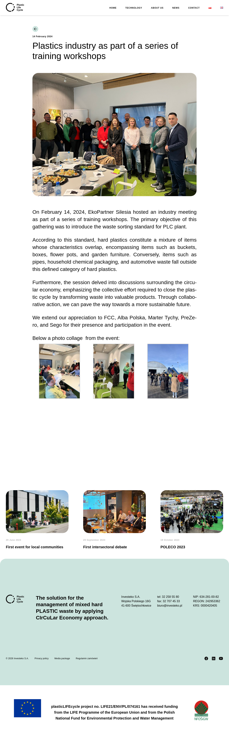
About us (157, 8)
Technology (133, 8)
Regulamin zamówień (87, 658)
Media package (62, 658)
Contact (194, 8)
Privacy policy (42, 658)
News (175, 8)
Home (113, 8)
